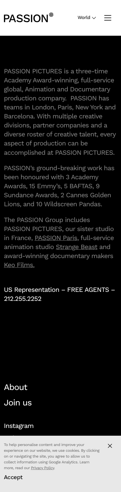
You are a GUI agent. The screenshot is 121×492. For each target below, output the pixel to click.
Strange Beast (76, 247)
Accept (13, 477)
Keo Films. (19, 265)
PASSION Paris (56, 238)
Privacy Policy (42, 468)
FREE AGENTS (88, 289)
